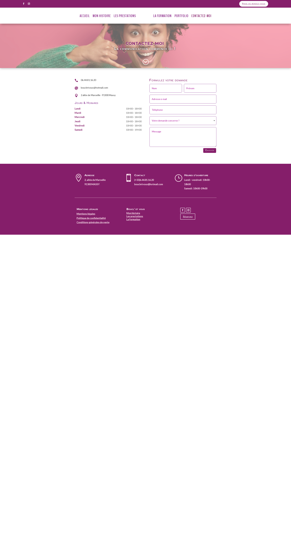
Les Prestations (125, 15)
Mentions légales (86, 213)
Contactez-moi (201, 15)
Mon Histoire (102, 15)
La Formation (162, 15)
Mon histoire (133, 213)
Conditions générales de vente (93, 222)
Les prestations (134, 216)
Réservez (188, 216)
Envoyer (209, 150)
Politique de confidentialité (91, 218)
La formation (133, 219)
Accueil (85, 15)
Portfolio (181, 15)
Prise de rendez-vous (253, 4)
